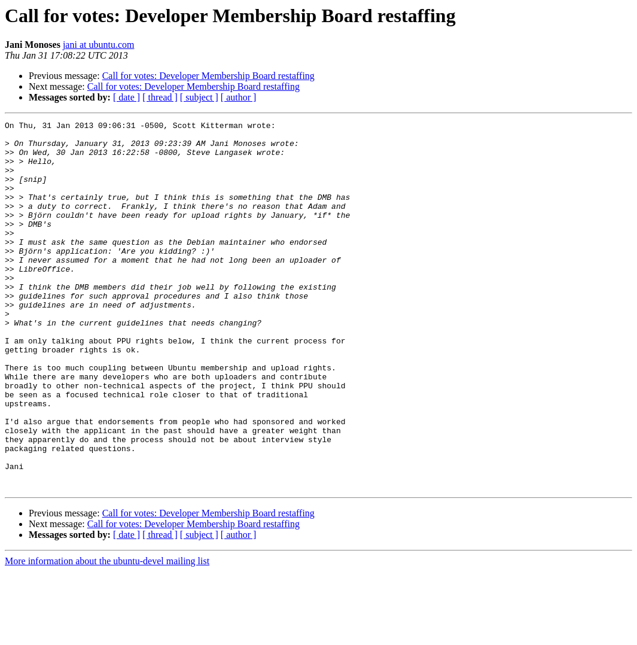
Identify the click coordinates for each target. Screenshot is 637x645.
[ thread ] (160, 97)
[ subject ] (199, 97)
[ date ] (126, 97)
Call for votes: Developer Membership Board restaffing (208, 76)
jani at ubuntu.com (99, 44)
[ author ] (239, 97)
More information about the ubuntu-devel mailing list (107, 634)
